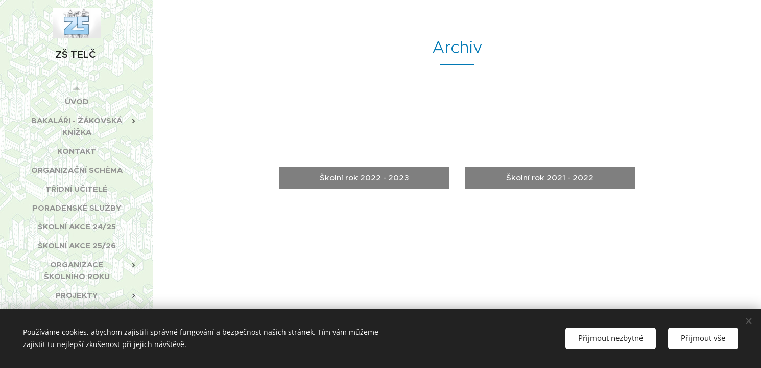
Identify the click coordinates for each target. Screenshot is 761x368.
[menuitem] (76, 101)
